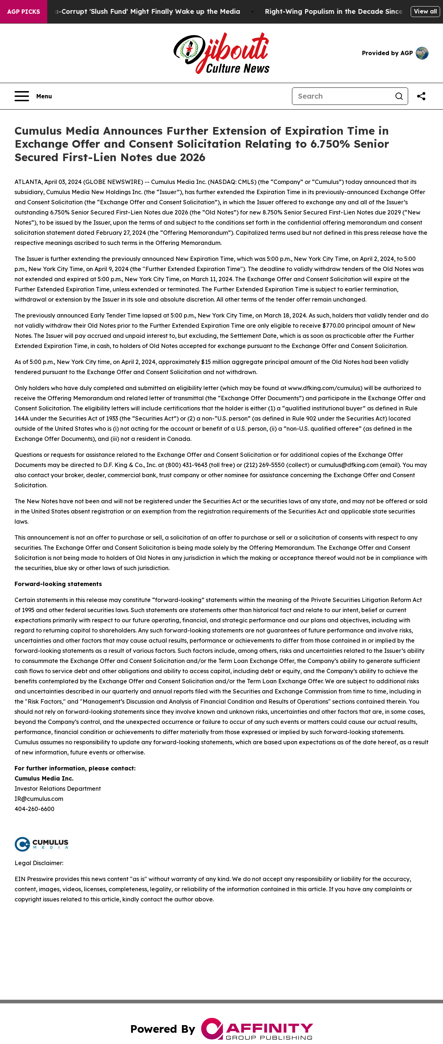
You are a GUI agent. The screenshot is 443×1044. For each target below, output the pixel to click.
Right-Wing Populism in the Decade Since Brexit (349, 11)
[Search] (341, 96)
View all (425, 11)
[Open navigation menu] (33, 96)
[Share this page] (421, 96)
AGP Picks (23, 11)
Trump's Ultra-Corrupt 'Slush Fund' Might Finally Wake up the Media (130, 11)
